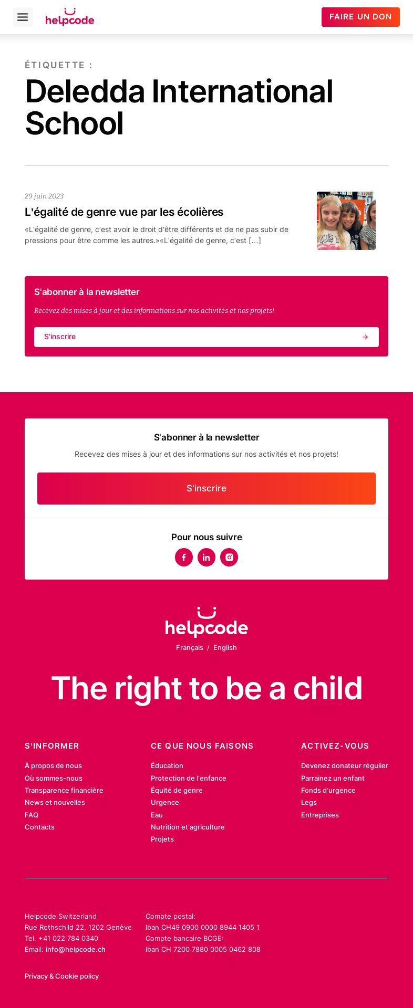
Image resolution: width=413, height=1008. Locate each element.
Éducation (167, 765)
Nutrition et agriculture (188, 827)
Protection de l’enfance (188, 778)
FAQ (31, 815)
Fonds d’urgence (328, 790)
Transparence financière (64, 790)
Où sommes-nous (53, 778)
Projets (162, 839)
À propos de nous (53, 765)
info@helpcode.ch (76, 949)
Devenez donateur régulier (344, 765)
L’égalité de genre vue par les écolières (124, 211)
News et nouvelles (55, 802)
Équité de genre (177, 790)
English (225, 647)
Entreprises (320, 815)
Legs (309, 802)
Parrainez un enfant (333, 778)
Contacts (40, 827)
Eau (157, 815)
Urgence (165, 802)
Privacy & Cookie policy (62, 976)
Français (189, 647)
